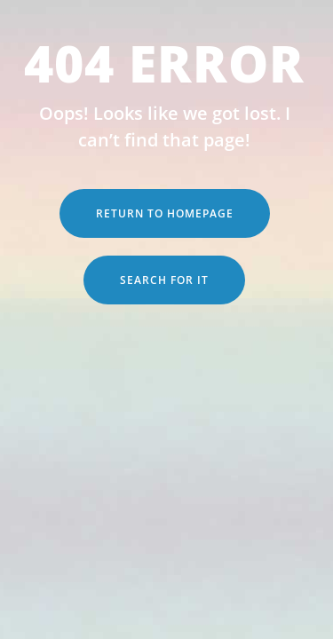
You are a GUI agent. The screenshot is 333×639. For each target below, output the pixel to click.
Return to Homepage (165, 213)
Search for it (164, 280)
